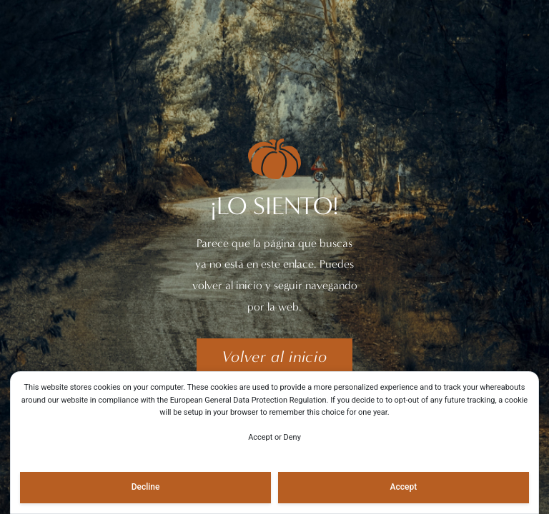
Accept (403, 487)
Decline (146, 487)
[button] (274, 357)
